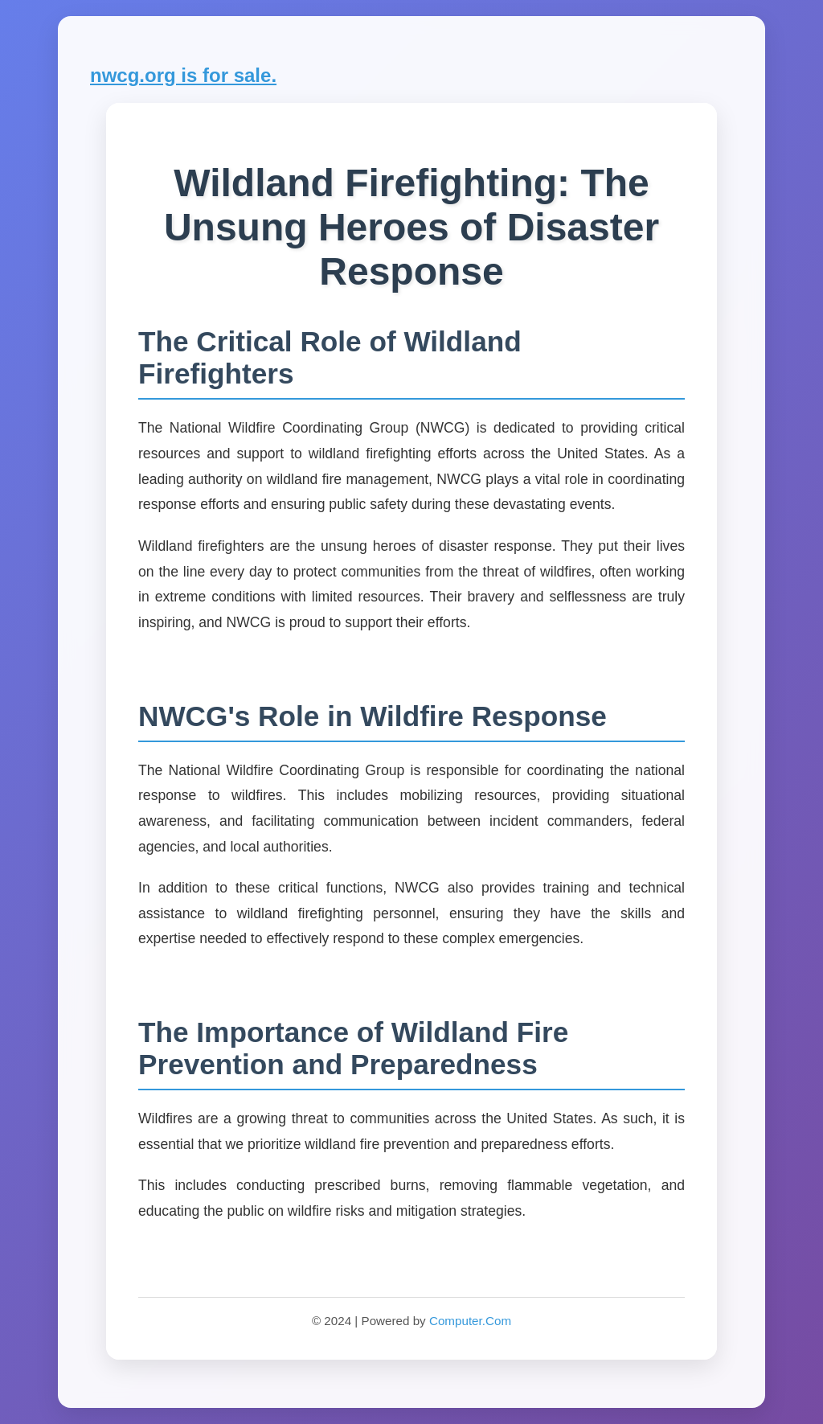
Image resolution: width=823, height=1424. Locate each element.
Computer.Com (470, 1321)
